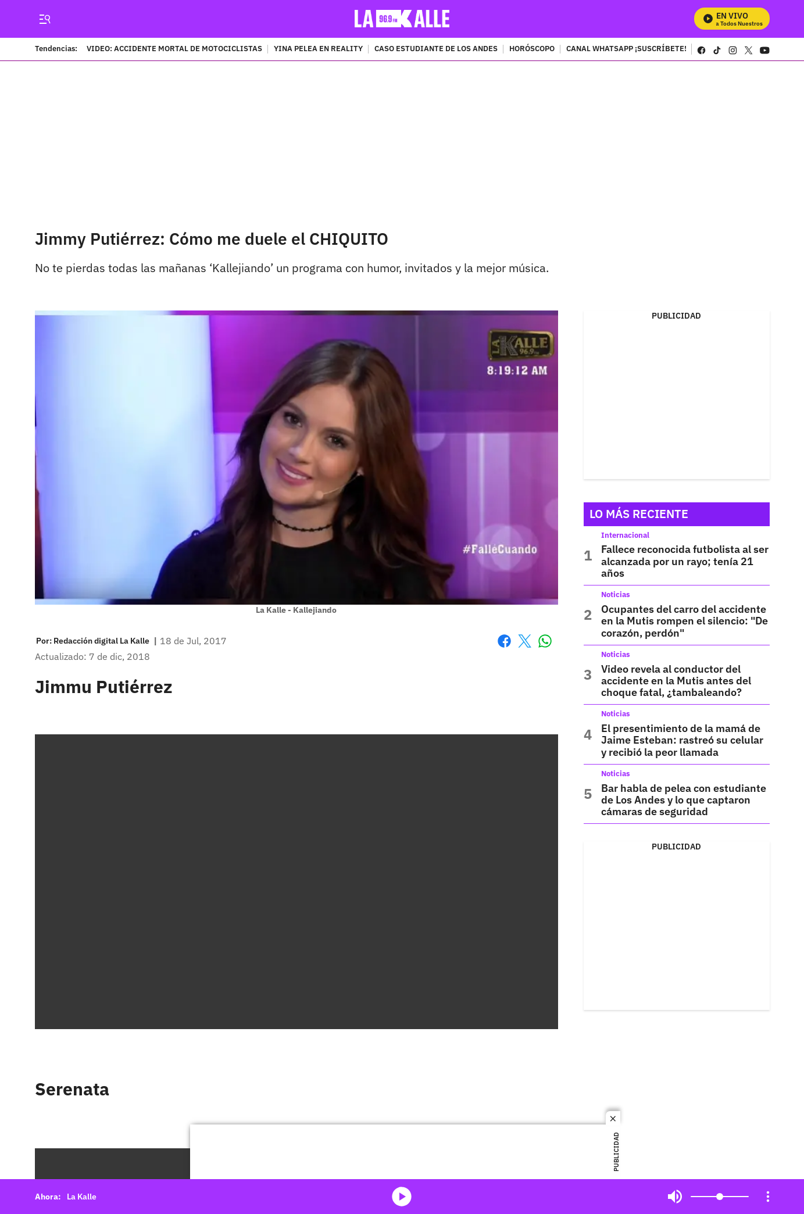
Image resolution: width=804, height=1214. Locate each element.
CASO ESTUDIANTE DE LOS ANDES (436, 49)
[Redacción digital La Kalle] (101, 640)
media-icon (402, 1197)
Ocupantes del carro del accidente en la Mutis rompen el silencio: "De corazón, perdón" (684, 621)
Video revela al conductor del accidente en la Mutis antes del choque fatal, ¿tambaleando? (676, 680)
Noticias (615, 594)
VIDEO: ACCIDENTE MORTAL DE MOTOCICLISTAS (174, 49)
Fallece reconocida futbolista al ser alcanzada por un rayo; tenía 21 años (685, 561)
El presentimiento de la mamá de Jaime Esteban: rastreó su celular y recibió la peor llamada (682, 740)
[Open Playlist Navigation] (768, 1196)
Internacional (625, 535)
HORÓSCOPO (532, 49)
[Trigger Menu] (45, 19)
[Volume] (720, 1196)
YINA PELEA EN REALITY (318, 49)
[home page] (402, 19)
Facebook (504, 641)
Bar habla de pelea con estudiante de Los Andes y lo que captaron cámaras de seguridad (683, 800)
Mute (675, 1197)
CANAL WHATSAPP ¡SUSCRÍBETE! (626, 49)
